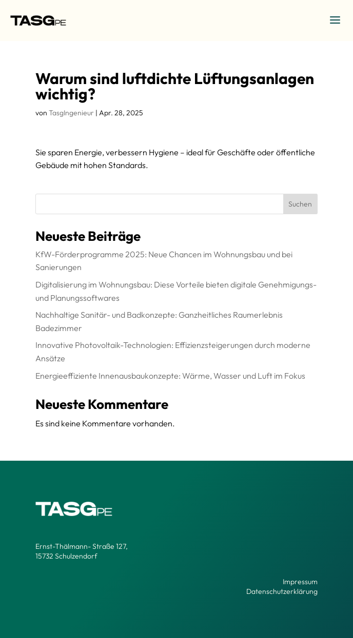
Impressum (300, 581)
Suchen (300, 204)
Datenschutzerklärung (282, 591)
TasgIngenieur (71, 112)
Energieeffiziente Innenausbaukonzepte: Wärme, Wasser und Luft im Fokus (170, 376)
